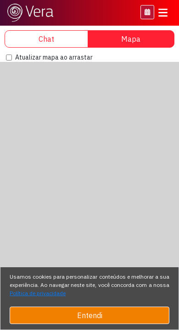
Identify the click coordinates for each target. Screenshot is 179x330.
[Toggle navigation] (163, 13)
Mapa (130, 39)
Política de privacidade (38, 293)
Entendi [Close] (89, 315)
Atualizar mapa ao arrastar (54, 57)
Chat (46, 39)
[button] (147, 12)
